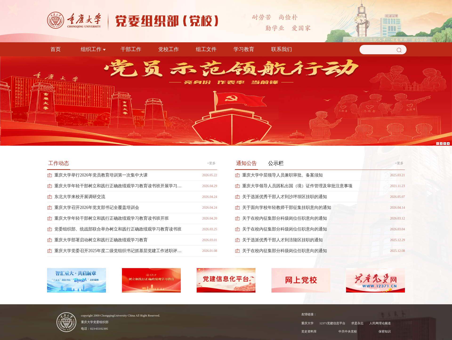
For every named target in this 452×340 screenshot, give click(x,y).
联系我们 (281, 49)
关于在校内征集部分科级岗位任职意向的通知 (284, 218)
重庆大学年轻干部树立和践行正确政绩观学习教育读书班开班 (111, 218)
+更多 (211, 163)
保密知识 (385, 331)
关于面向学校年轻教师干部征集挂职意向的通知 (286, 207)
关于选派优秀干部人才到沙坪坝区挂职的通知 (284, 196)
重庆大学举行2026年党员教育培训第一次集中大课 (101, 175)
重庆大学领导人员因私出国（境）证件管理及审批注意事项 (297, 186)
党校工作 (168, 49)
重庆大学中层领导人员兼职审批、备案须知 (282, 175)
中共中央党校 (348, 331)
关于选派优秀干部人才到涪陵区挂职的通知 (282, 240)
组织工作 (91, 49)
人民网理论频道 (380, 323)
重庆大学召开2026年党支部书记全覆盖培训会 (96, 207)
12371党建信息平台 (332, 323)
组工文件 (206, 49)
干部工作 (131, 49)
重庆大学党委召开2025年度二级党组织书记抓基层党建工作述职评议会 (119, 250)
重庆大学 (307, 323)
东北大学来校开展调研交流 (79, 196)
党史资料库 (309, 331)
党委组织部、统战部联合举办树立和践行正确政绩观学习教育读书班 (118, 229)
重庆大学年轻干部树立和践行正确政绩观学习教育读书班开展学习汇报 (119, 186)
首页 (55, 49)
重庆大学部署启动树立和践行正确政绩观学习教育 (101, 240)
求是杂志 (357, 323)
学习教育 (244, 49)
